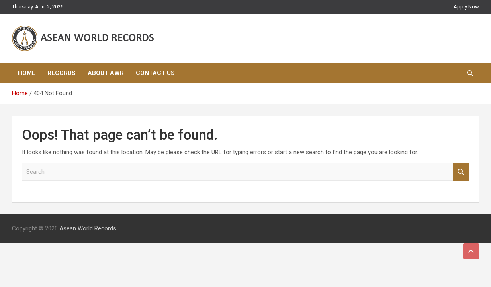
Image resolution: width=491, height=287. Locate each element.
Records (61, 73)
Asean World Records (87, 228)
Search (461, 172)
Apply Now (466, 7)
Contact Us (155, 73)
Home (26, 73)
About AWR (106, 73)
